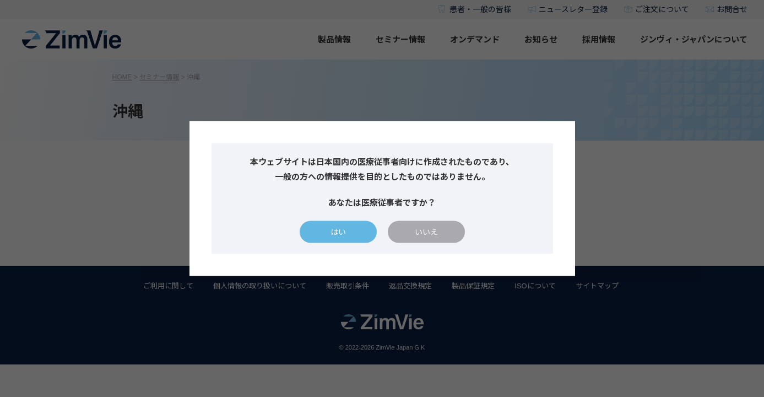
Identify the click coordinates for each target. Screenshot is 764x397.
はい (338, 232)
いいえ (426, 232)
